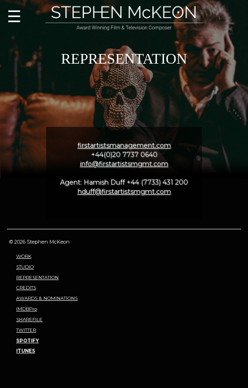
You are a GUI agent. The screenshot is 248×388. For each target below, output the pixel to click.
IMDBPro (26, 309)
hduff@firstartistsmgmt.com (124, 191)
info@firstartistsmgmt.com (124, 164)
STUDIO (25, 267)
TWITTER (26, 330)
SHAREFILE (29, 319)
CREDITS (26, 288)
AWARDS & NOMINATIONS (47, 298)
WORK (23, 256)
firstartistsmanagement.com (124, 145)
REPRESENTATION (37, 278)
